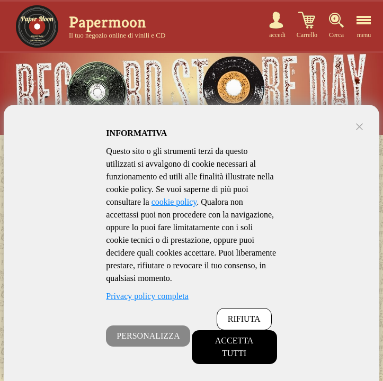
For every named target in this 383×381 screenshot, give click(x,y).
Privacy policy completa (147, 296)
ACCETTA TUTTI (234, 347)
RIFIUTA (244, 318)
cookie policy (174, 201)
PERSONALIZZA (148, 335)
